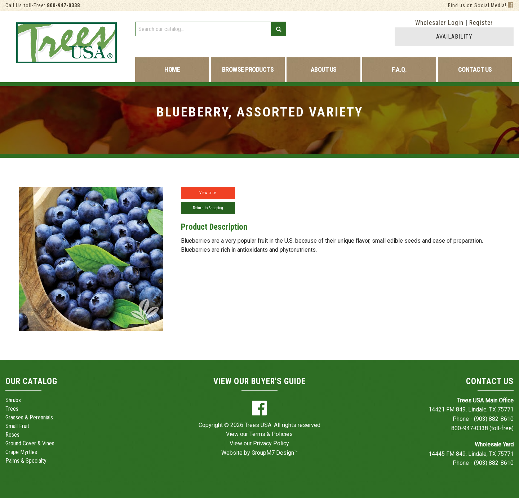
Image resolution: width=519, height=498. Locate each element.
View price (207, 192)
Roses (12, 434)
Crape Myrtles (21, 452)
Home (172, 69)
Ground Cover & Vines (29, 443)
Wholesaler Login (439, 22)
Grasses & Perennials (29, 417)
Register (481, 22)
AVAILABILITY (454, 36)
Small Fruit (17, 426)
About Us (324, 69)
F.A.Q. (399, 69)
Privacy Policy (271, 443)
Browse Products (248, 69)
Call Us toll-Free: (42, 6)
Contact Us (475, 69)
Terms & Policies (271, 434)
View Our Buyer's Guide (259, 381)
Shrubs (13, 400)
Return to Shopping (208, 208)
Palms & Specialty (25, 460)
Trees (11, 408)
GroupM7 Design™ (275, 452)
